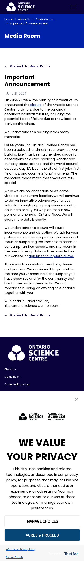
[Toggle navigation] (73, 6)
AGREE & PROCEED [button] (42, 535)
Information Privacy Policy (20, 549)
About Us (24, 19)
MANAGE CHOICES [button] (42, 521)
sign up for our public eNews (51, 256)
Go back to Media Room (30, 66)
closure (36, 104)
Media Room (45, 19)
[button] (76, 399)
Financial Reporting (17, 384)
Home (8, 19)
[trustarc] (70, 553)
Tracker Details (14, 557)
